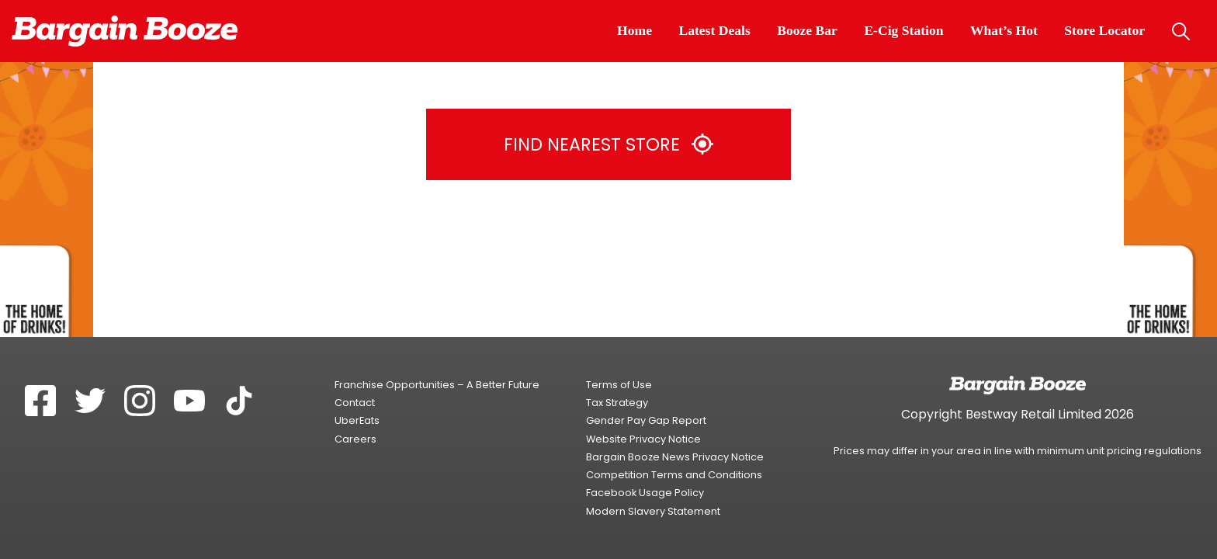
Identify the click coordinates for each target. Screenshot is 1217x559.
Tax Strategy (617, 402)
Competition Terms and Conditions (674, 474)
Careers (355, 439)
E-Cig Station (903, 30)
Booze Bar (807, 30)
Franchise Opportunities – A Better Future (437, 384)
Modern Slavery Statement (653, 511)
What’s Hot (1004, 30)
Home (634, 30)
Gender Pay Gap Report (646, 420)
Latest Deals (714, 30)
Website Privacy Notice (643, 439)
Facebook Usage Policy (645, 492)
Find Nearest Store (608, 144)
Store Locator (1104, 30)
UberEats (357, 420)
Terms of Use (619, 384)
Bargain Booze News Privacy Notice (675, 457)
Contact (355, 402)
